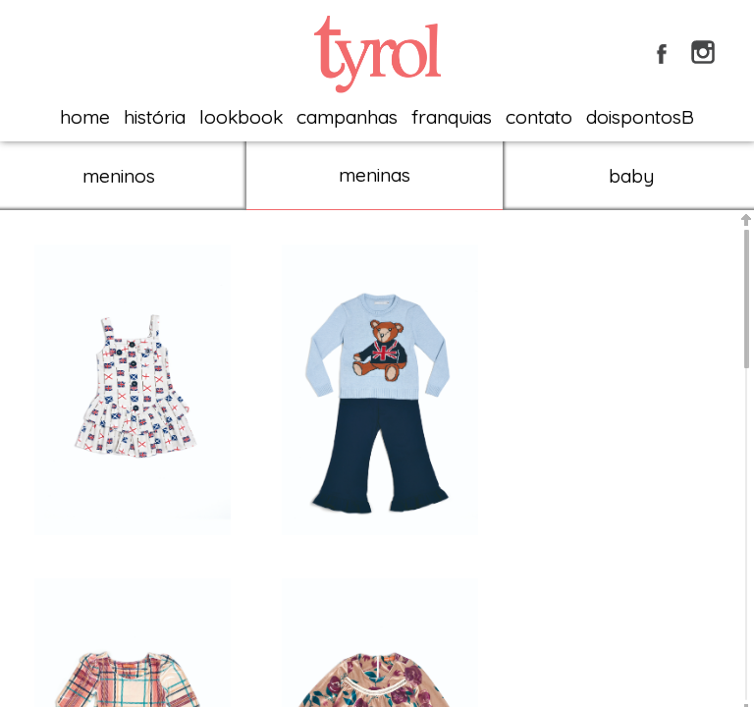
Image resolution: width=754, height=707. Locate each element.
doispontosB (640, 117)
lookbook (241, 117)
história (155, 117)
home (85, 117)
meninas (374, 175)
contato (539, 117)
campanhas (347, 117)
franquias (451, 117)
